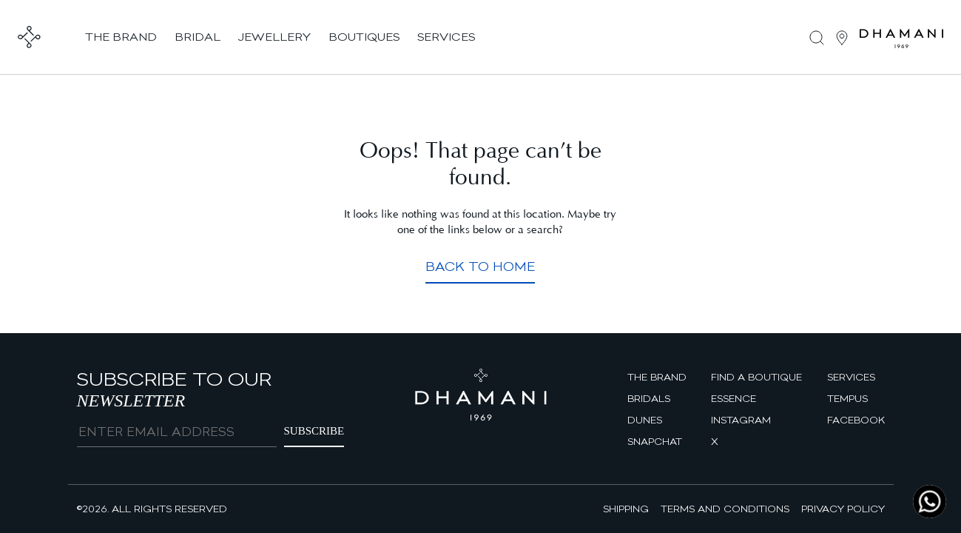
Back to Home (480, 266)
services (446, 37)
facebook (856, 420)
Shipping (626, 508)
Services (851, 377)
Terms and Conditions (725, 508)
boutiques (363, 37)
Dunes (644, 420)
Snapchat (654, 441)
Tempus (847, 398)
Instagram (741, 420)
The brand (657, 377)
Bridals (648, 398)
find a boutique (756, 377)
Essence (733, 398)
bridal (197, 37)
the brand (121, 37)
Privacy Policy (843, 508)
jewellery (274, 37)
